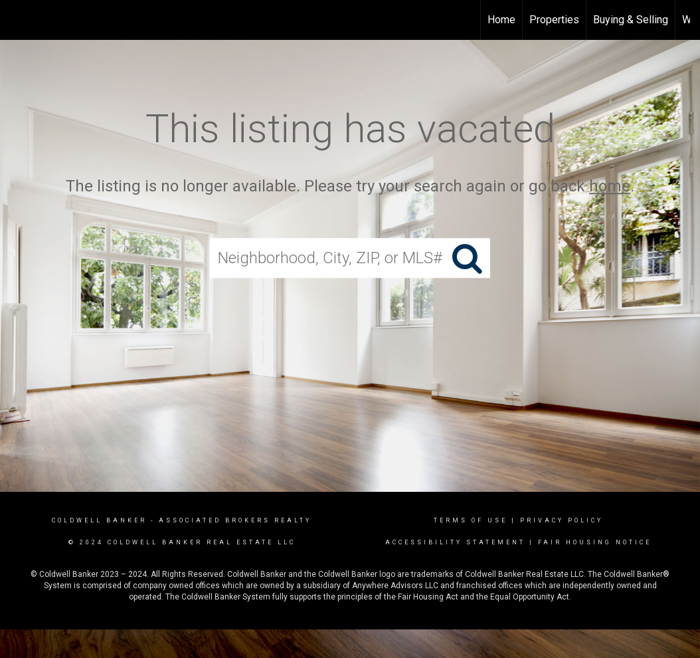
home (609, 186)
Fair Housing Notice (595, 542)
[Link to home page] (349, 20)
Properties (554, 19)
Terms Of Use (470, 520)
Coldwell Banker (99, 520)
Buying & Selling (630, 19)
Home (501, 19)
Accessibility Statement (455, 542)
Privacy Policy (561, 520)
